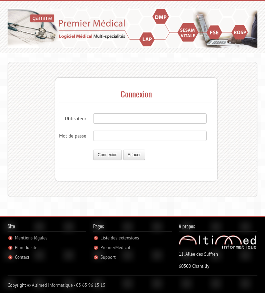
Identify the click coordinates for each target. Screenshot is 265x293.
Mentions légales (31, 238)
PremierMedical (115, 248)
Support (108, 257)
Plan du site (26, 248)
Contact (22, 257)
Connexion (107, 154)
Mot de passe (72, 136)
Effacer (134, 154)
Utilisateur (75, 118)
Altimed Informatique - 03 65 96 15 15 (68, 285)
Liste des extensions (119, 238)
